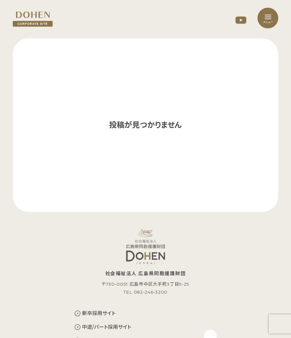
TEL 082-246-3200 (145, 292)
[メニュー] (267, 18)
